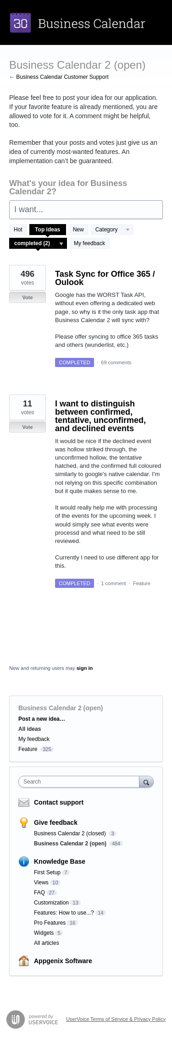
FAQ (39, 892)
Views (41, 882)
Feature (141, 583)
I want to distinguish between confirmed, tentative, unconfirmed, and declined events (100, 416)
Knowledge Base (59, 861)
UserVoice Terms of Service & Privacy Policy (116, 1019)
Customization (51, 902)
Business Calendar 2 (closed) (70, 833)
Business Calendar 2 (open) (71, 843)
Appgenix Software (63, 961)
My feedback (89, 243)
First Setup (47, 872)
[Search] (146, 781)
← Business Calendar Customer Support (59, 77)
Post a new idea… (41, 719)
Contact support (58, 802)
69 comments (116, 362)
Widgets (44, 933)
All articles (46, 943)
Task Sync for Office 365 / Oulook (105, 278)
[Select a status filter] (38, 244)
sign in (85, 668)
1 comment (113, 583)
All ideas (29, 729)
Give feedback (56, 822)
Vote (27, 297)
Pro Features (50, 923)
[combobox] (81, 781)
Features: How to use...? (64, 913)
